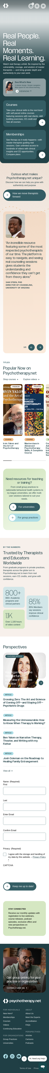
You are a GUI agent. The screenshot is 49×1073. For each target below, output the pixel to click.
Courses (6, 1021)
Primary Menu (43, 6)
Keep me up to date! (23, 886)
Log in (37, 6)
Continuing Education (12, 1029)
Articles (29, 1035)
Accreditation (31, 1021)
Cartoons (29, 1039)
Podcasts (30, 1043)
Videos (6, 1025)
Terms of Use (25, 1068)
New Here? (8, 1013)
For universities (26, 507)
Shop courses (9, 379)
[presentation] (23, 873)
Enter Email (8, 814)
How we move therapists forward (25, 195)
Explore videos (30, 379)
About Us (30, 1013)
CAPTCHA (8, 865)
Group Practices (10, 1039)
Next (40, 347)
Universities (8, 1043)
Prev (31, 347)
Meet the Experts (33, 1017)
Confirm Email (9, 830)
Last (5, 800)
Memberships (9, 1017)
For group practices (28, 517)
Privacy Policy (39, 857)
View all (6, 771)
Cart (31, 5)
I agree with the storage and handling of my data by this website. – (27, 857)
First (5, 784)
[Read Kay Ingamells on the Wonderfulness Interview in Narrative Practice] (41, 682)
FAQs (28, 1025)
